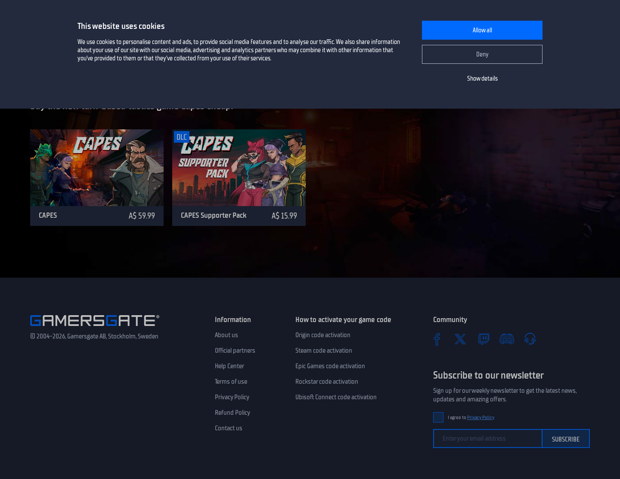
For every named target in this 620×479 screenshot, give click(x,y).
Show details (482, 79)
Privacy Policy (232, 397)
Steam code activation (323, 350)
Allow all (482, 30)
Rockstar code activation (326, 381)
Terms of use (231, 381)
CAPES (48, 215)
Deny (482, 54)
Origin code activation (322, 335)
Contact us (228, 428)
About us (226, 335)
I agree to (471, 417)
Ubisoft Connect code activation (336, 397)
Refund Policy (232, 412)
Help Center (229, 366)
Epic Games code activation (330, 366)
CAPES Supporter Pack (213, 215)
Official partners (235, 350)
